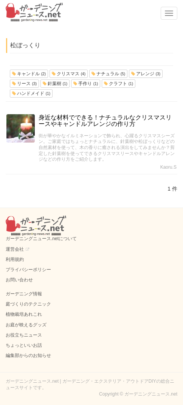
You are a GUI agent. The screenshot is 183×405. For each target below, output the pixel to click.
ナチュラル (108, 73)
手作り (85, 83)
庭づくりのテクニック (28, 304)
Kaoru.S (168, 167)
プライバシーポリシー (28, 269)
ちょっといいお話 (24, 345)
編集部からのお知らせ (28, 355)
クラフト (118, 83)
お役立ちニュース (24, 335)
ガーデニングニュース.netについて (41, 238)
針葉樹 (55, 83)
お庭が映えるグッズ (26, 324)
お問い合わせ (19, 279)
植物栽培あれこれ (24, 314)
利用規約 (15, 259)
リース (24, 83)
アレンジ (145, 73)
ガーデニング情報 (24, 293)
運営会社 (15, 249)
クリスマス (68, 73)
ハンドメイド (31, 93)
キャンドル (29, 73)
